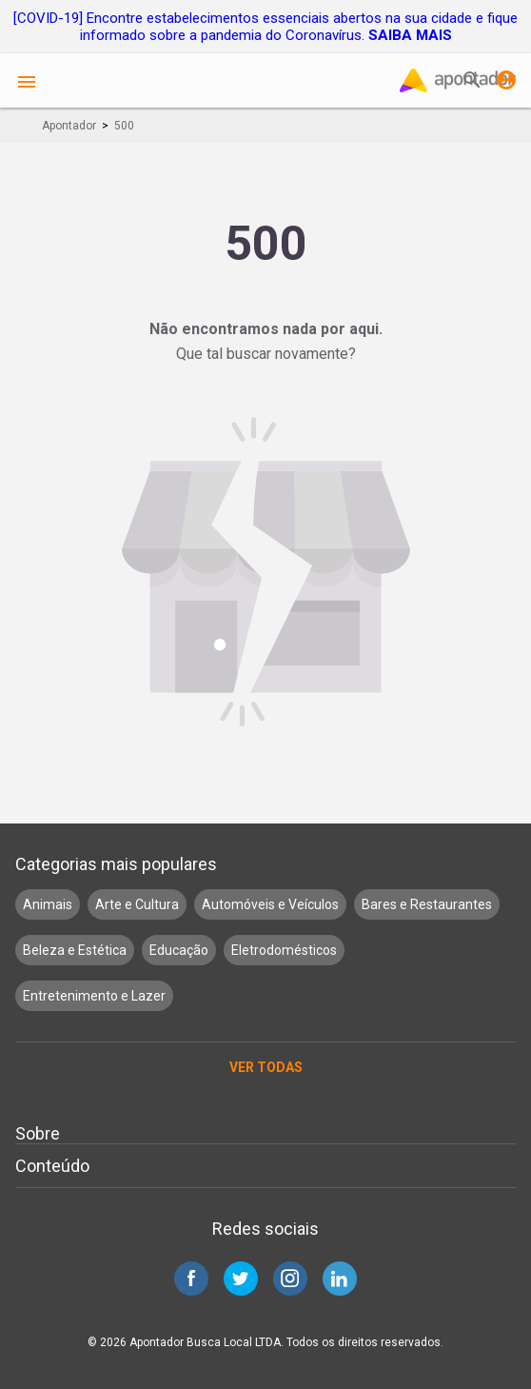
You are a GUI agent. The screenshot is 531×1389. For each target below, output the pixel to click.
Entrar (506, 79)
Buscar (472, 79)
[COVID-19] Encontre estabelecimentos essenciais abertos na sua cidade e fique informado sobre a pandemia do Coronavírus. (265, 27)
